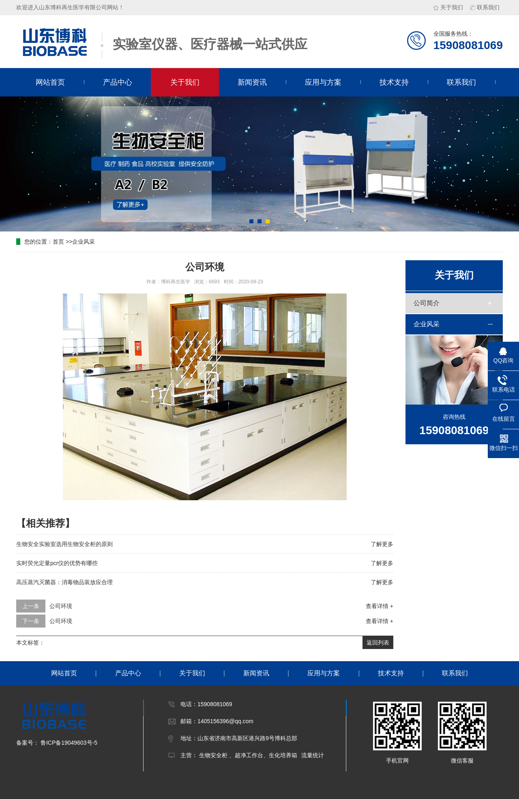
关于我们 (448, 7)
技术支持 (394, 82)
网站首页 (50, 82)
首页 (58, 241)
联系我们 (485, 7)
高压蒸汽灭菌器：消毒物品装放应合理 (64, 582)
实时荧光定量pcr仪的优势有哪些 (57, 563)
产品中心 (117, 82)
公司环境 (60, 606)
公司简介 (427, 303)
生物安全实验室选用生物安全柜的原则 (64, 544)
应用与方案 (323, 82)
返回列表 (378, 642)
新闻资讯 (252, 82)
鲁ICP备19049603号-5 (68, 742)
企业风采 (83, 241)
